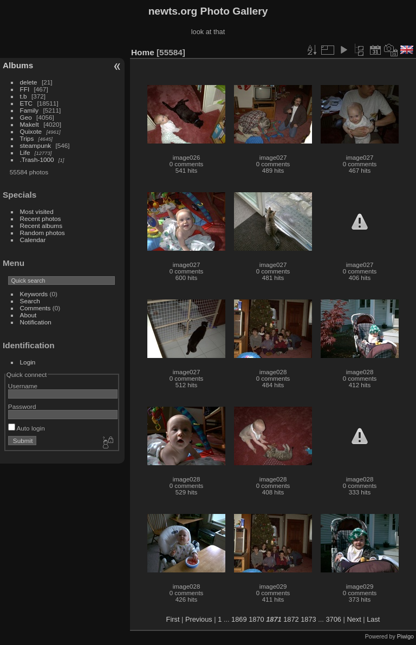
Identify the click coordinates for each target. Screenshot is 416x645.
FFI (25, 89)
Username (22, 385)
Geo (26, 117)
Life (25, 152)
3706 (333, 619)
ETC (26, 103)
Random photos (42, 232)
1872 (290, 619)
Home (142, 52)
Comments (35, 307)
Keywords (34, 293)
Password (22, 406)
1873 (308, 619)
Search (30, 300)
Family (29, 110)
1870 (256, 619)
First (173, 619)
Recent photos (40, 218)
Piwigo (405, 636)
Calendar (33, 239)
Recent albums (41, 225)
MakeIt (29, 124)
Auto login (26, 428)
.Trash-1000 (37, 159)
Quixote (31, 131)
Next (354, 619)
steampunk (35, 145)
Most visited (37, 211)
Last (373, 619)
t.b (23, 96)
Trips (27, 138)
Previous (198, 619)
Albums (18, 65)
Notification (35, 321)
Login (28, 362)
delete (28, 82)
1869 (238, 619)
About (28, 314)
